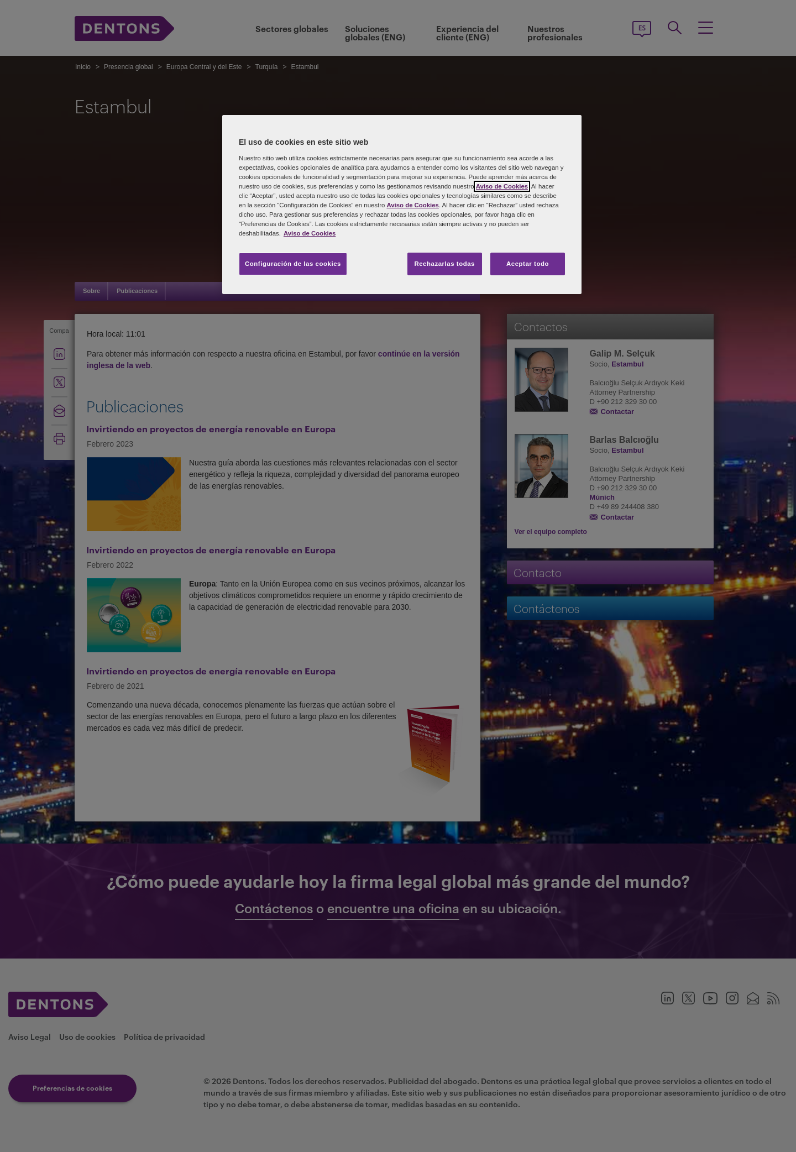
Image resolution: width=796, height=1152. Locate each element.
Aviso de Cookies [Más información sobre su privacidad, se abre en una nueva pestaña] (310, 233)
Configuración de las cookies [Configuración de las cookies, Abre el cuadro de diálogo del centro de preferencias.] (293, 263)
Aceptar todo (527, 263)
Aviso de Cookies (502, 186)
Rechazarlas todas (444, 263)
